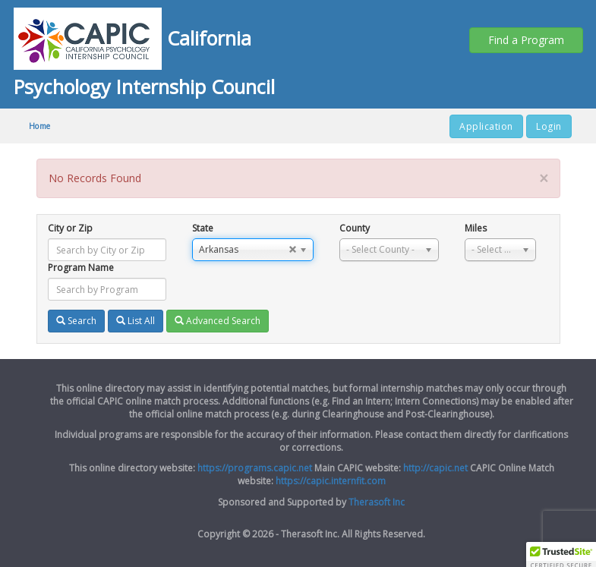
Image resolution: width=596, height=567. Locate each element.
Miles (476, 228)
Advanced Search (217, 320)
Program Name (81, 267)
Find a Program (526, 40)
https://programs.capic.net (254, 467)
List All (135, 320)
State (202, 228)
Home (40, 126)
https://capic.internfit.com (331, 480)
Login (549, 126)
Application (486, 126)
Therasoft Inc (376, 502)
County (354, 228)
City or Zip (70, 228)
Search (76, 320)
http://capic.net (435, 467)
